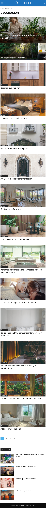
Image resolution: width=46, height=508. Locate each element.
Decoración (4, 32)
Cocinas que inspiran (10, 88)
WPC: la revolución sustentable (15, 239)
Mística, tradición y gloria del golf (26, 466)
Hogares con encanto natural (14, 118)
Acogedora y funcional (11, 429)
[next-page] (14, 438)
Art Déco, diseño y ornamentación (16, 179)
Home (2, 9)
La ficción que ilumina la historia (26, 479)
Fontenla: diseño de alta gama (14, 148)
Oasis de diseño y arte (11, 209)
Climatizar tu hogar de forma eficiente (18, 302)
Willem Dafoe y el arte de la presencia (27, 491)
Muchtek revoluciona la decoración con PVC (21, 398)
